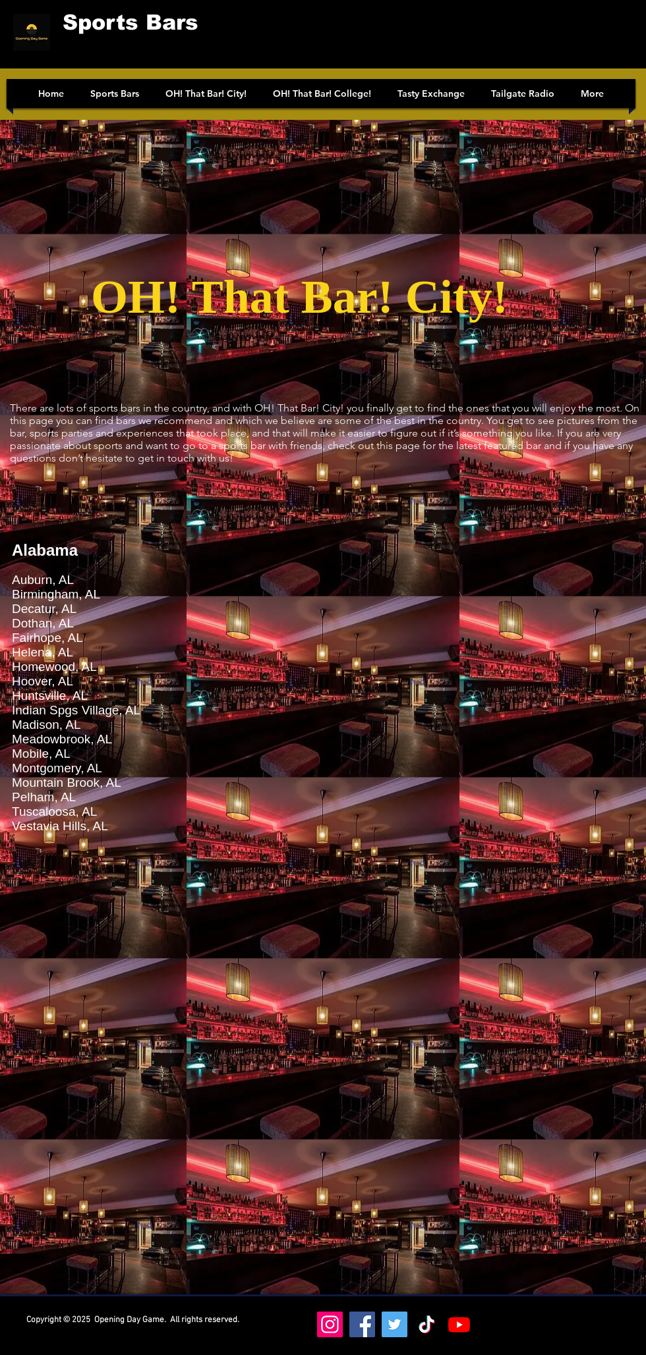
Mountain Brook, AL (66, 782)
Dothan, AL (43, 623)
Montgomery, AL (57, 768)
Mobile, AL (41, 753)
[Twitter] (394, 1324)
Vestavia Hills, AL (60, 826)
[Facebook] (362, 1324)
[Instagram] (330, 1324)
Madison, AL (46, 724)
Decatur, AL (44, 609)
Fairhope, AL (47, 638)
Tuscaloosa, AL (54, 811)
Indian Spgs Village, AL (76, 710)
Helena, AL (42, 652)
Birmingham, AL (56, 594)
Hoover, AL (42, 681)
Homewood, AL (54, 667)
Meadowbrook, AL (62, 739)
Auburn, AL (43, 580)
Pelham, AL (44, 797)
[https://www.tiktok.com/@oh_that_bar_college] (427, 1324)
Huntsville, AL (50, 696)
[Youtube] (459, 1324)
